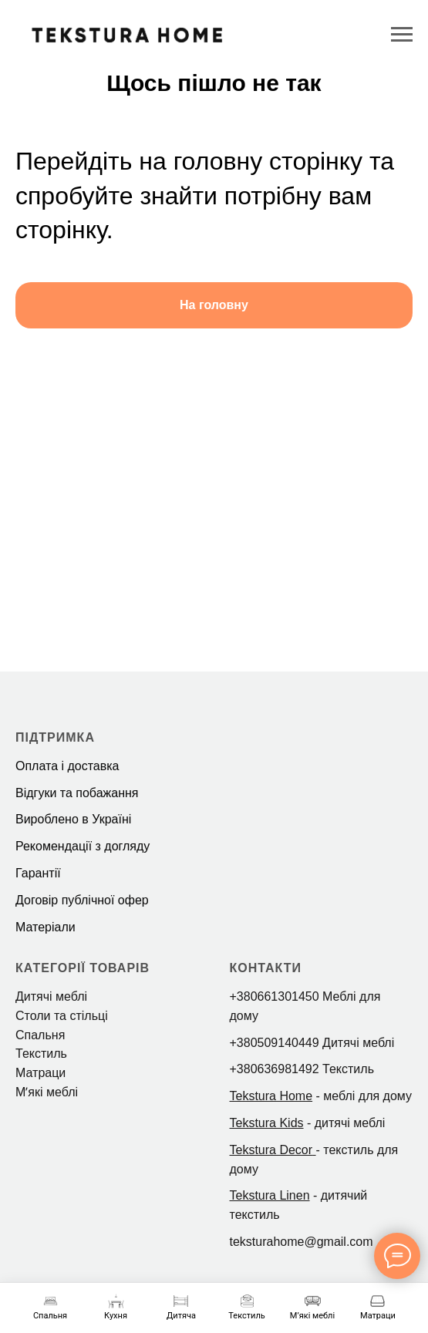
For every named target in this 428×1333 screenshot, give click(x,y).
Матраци (40, 1072)
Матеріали (45, 927)
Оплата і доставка (67, 766)
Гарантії (38, 873)
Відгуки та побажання (76, 792)
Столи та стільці (61, 1015)
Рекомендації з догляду (82, 846)
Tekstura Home (271, 1095)
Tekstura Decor (271, 1149)
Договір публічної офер (82, 900)
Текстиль (41, 1053)
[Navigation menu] (402, 34)
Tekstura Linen (270, 1195)
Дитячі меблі (51, 996)
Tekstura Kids (267, 1122)
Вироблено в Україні (73, 819)
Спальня (40, 1035)
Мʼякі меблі (46, 1092)
